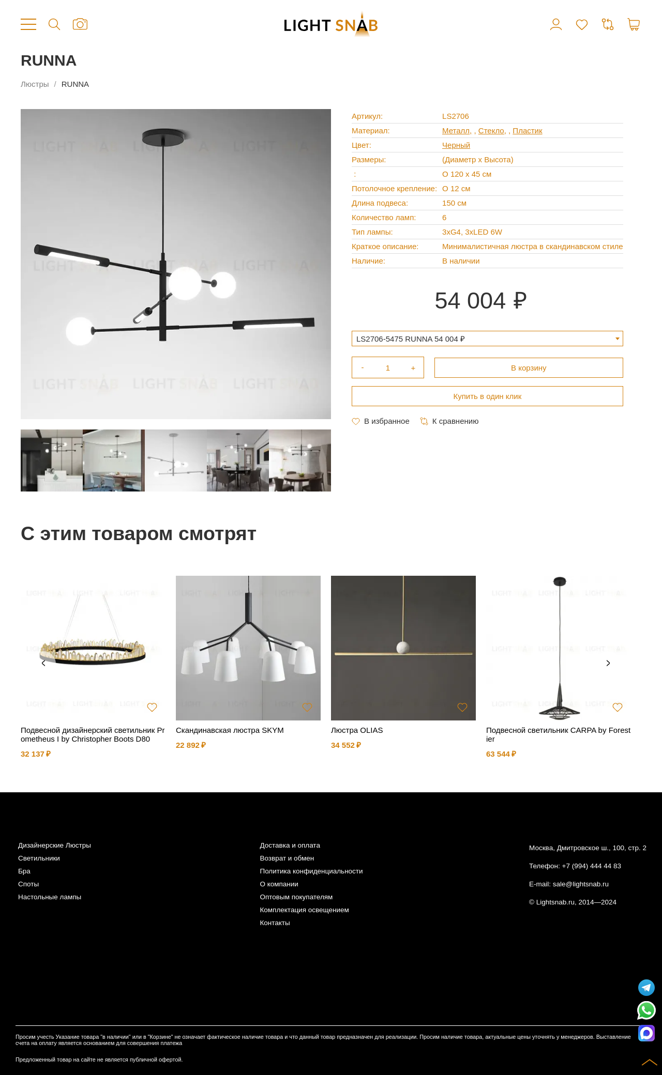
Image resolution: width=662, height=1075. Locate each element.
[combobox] (487, 338)
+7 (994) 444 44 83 (591, 866)
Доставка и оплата (290, 845)
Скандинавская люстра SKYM (230, 730)
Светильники (39, 858)
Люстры (35, 84)
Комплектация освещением (304, 910)
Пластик (527, 130)
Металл (456, 130)
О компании (279, 884)
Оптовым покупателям (296, 897)
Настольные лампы (49, 897)
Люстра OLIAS (357, 730)
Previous (43, 663)
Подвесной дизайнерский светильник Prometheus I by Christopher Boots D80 (92, 734)
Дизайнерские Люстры (54, 845)
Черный (456, 145)
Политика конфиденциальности (311, 871)
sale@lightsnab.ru (581, 884)
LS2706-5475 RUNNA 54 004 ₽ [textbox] (410, 338)
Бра (24, 871)
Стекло (491, 130)
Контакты (275, 923)
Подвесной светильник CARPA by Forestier (558, 734)
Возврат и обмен (287, 858)
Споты (28, 884)
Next (608, 663)
